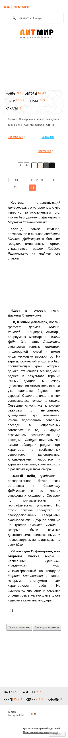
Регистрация (21, 6)
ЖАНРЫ (11, 93)
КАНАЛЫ (12, 108)
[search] (35, 18)
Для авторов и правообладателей (41, 728)
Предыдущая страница (47, 627)
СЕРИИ (33, 101)
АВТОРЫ (31, 93)
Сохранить (48, 136)
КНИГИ (10, 101)
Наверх (57, 734)
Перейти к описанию (19, 627)
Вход (7, 6)
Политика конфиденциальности (40, 732)
